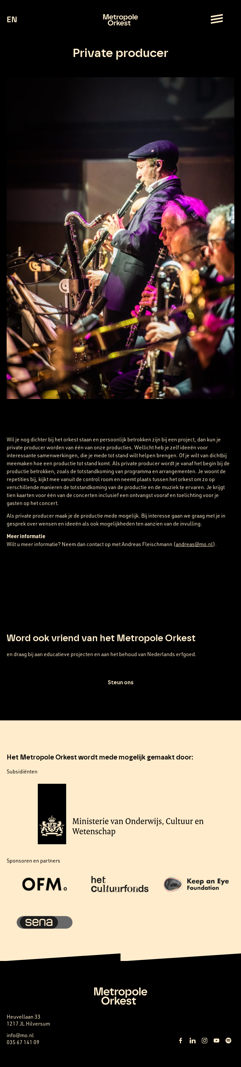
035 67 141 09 (23, 1042)
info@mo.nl (20, 1035)
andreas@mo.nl (194, 543)
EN (12, 20)
